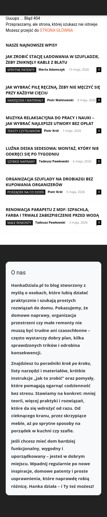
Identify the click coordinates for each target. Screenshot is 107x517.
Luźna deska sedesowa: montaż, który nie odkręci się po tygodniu (52, 151)
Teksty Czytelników (23, 131)
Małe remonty (19, 222)
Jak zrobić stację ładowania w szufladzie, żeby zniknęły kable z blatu (52, 59)
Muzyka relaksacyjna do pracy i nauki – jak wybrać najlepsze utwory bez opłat (50, 120)
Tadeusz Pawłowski (54, 161)
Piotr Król (51, 130)
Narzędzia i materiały (25, 100)
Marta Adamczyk (52, 69)
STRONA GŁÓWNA (56, 30)
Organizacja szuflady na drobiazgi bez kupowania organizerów (49, 181)
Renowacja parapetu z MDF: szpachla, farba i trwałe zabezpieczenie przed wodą (52, 212)
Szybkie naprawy (21, 161)
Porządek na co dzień (25, 192)
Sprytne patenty (21, 69)
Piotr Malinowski (60, 100)
